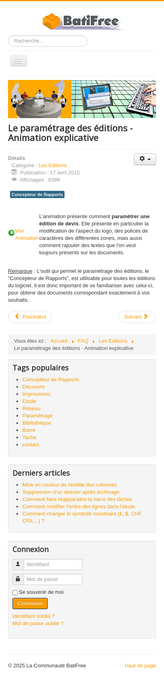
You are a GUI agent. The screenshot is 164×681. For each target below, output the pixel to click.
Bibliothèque (36, 423)
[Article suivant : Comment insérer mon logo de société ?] (137, 317)
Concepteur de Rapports (37, 194)
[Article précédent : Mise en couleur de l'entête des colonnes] (30, 317)
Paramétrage (37, 416)
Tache (29, 437)
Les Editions (52, 165)
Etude (29, 401)
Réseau (31, 408)
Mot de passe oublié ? (37, 623)
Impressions (36, 394)
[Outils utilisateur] (145, 159)
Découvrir (33, 387)
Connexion (30, 603)
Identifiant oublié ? (33, 616)
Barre (28, 430)
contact (30, 445)
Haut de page (140, 666)
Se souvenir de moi (41, 592)
